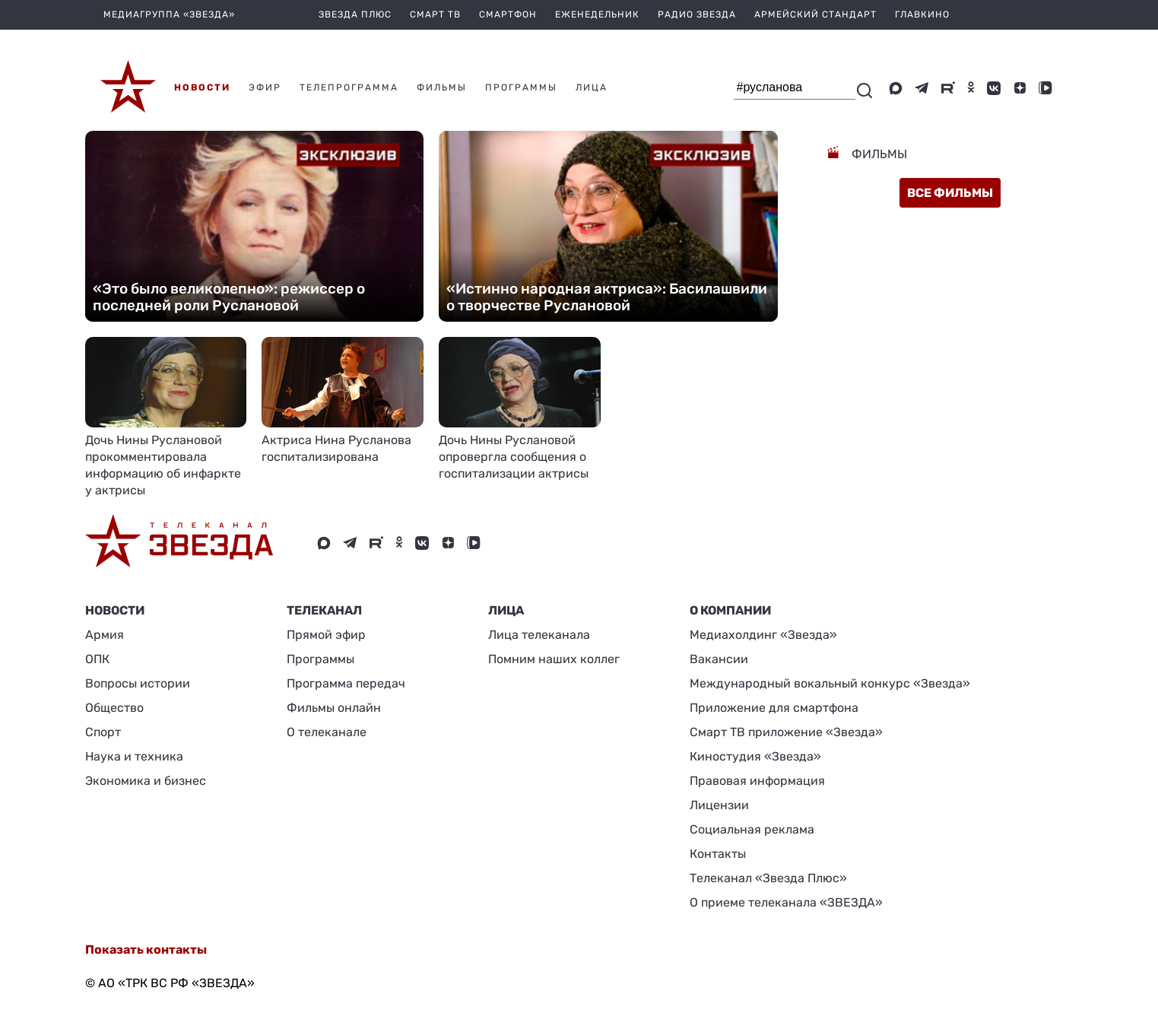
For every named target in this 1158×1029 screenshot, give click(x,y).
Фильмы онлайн (334, 707)
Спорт (103, 732)
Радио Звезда (697, 14)
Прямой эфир (326, 634)
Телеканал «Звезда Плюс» (768, 878)
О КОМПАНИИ (730, 610)
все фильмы (950, 193)
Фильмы (878, 154)
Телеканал (324, 610)
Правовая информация (757, 780)
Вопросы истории (137, 683)
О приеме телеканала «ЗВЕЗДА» (786, 902)
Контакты (718, 853)
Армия (104, 634)
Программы (320, 659)
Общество (114, 707)
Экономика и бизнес (145, 780)
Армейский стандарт (815, 14)
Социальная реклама (752, 829)
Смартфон (508, 14)
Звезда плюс (355, 14)
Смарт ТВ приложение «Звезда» (786, 732)
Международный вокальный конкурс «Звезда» (830, 683)
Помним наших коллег (554, 659)
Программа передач (346, 683)
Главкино (922, 14)
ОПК (97, 659)
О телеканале (326, 732)
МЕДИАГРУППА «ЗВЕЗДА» (169, 14)
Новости (114, 610)
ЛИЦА (506, 610)
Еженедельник (597, 14)
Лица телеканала (539, 634)
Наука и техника (134, 756)
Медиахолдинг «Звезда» (763, 634)
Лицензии (719, 805)
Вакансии (719, 659)
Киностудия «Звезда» (755, 756)
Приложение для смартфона (774, 707)
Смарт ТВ (435, 14)
